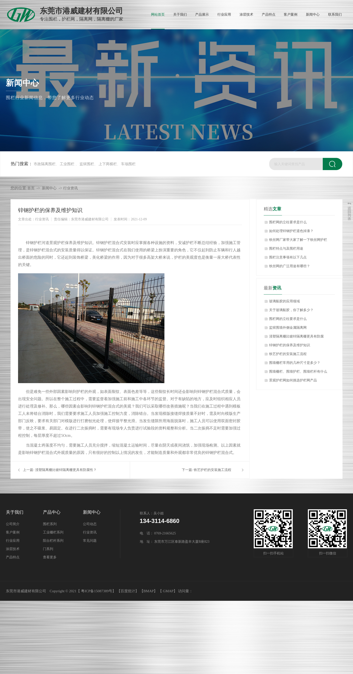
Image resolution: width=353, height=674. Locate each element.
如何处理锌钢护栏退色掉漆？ (291, 231)
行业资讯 (70, 188)
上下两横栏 (108, 164)
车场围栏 (128, 164)
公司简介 (13, 524)
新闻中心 (49, 188)
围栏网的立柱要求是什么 (288, 222)
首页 (31, 188)
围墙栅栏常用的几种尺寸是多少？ (294, 363)
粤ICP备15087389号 (96, 591)
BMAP (148, 591)
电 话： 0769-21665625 (158, 533)
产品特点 (13, 557)
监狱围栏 (87, 164)
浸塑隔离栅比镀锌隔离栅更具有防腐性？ (66, 470)
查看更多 (50, 557)
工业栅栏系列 (53, 532)
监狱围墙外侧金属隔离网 (288, 327)
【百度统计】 (128, 591)
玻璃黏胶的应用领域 (284, 301)
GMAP (168, 591)
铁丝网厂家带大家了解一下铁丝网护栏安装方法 (298, 241)
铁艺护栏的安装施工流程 (212, 470)
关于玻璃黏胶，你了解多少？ (291, 310)
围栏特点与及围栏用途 (286, 248)
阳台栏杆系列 (53, 540)
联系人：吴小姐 (152, 513)
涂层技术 (13, 549)
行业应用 (13, 540)
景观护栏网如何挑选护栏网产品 (293, 380)
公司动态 (90, 524)
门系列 (48, 549)
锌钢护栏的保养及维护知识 (289, 345)
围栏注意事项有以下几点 (288, 257)
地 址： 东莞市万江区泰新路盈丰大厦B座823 (175, 541)
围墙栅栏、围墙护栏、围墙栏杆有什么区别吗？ (298, 373)
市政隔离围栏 (45, 164)
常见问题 (90, 540)
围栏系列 (50, 524)
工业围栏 (67, 164)
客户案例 (13, 532)
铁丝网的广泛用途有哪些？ (289, 266)
